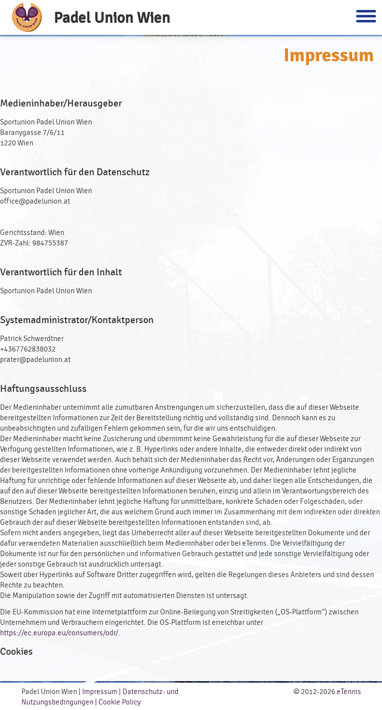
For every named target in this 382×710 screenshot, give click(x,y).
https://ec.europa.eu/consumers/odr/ (59, 633)
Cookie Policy (119, 702)
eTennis (349, 692)
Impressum (99, 692)
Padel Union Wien (112, 17)
